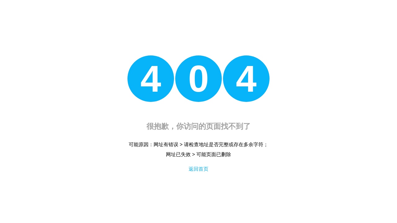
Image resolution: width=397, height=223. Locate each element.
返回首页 (198, 169)
